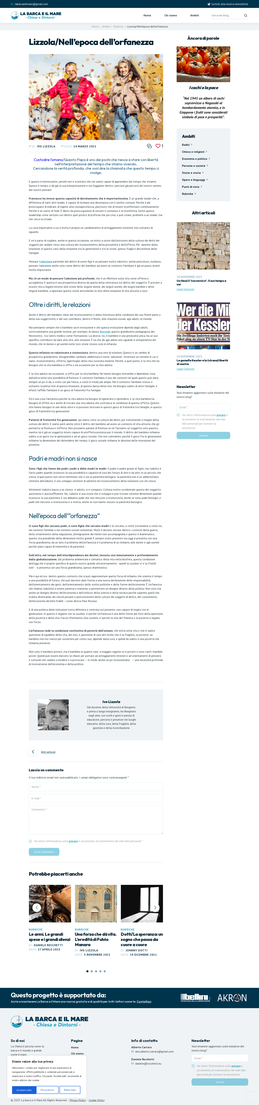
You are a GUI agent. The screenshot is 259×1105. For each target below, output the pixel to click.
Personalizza (23, 1090)
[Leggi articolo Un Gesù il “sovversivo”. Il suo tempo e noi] (203, 256)
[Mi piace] (159, 146)
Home (147, 15)
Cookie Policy (96, 1100)
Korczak (105, 331)
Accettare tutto (69, 1090)
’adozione (46, 261)
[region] (46, 1077)
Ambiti (194, 15)
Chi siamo (170, 15)
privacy (73, 841)
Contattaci (144, 1001)
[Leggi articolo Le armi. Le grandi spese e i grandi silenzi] (50, 918)
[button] (155, 907)
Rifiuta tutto (46, 1090)
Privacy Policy (78, 1100)
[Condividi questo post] (149, 146)
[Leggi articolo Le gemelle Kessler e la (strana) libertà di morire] (203, 336)
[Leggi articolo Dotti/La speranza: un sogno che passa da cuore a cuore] (142, 921)
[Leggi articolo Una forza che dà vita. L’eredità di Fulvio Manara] (96, 921)
